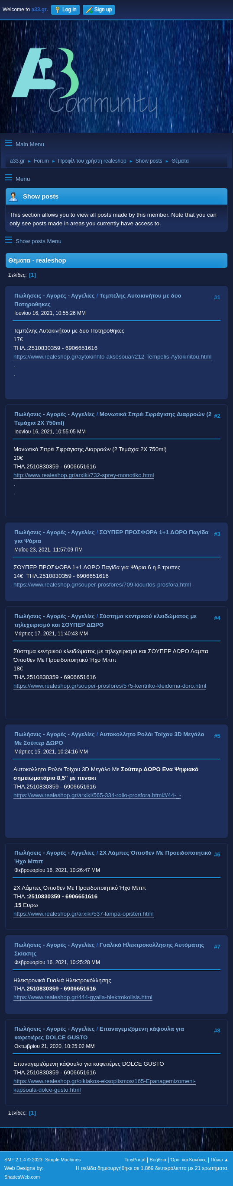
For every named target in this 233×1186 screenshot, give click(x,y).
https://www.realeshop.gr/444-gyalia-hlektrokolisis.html (82, 997)
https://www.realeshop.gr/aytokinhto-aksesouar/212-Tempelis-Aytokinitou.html (112, 356)
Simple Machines (63, 1159)
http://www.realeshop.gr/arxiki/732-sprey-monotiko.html (83, 475)
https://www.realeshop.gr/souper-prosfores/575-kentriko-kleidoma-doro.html (109, 686)
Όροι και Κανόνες (189, 1159)
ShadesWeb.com (22, 1177)
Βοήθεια (157, 1159)
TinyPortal (135, 1159)
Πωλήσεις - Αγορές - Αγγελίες (54, 295)
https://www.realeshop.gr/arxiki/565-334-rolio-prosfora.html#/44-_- (97, 795)
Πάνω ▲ (220, 1159)
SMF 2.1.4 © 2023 (23, 1159)
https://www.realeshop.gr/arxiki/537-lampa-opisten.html (83, 913)
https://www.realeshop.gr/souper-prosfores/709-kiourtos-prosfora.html (102, 584)
